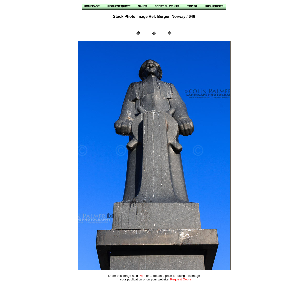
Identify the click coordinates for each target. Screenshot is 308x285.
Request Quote (180, 279)
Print (142, 276)
